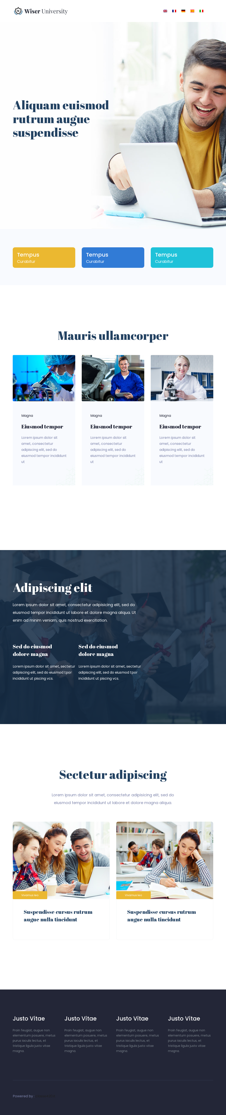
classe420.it (45, 1096)
